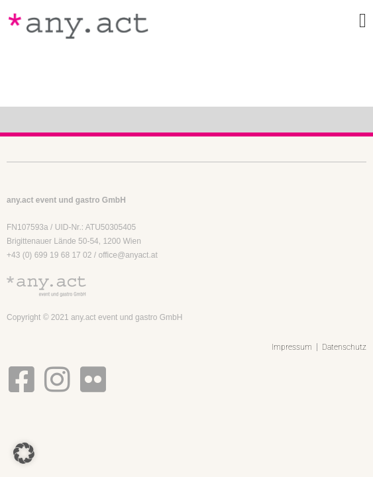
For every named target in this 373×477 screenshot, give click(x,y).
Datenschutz (344, 347)
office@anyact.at (127, 255)
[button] (24, 453)
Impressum (292, 347)
